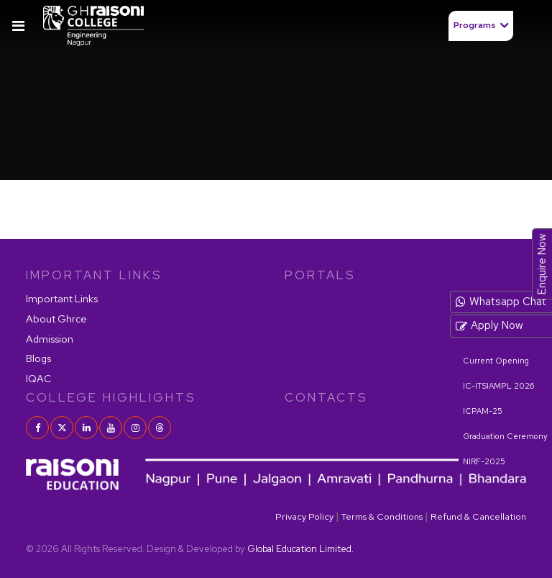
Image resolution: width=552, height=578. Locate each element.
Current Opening (496, 361)
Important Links (62, 298)
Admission (49, 339)
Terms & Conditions (382, 516)
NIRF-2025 (484, 461)
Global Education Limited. (300, 549)
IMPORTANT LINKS (94, 275)
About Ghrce (56, 318)
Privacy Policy (304, 516)
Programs (475, 25)
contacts (326, 397)
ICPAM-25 (482, 411)
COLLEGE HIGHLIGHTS (111, 397)
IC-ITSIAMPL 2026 (498, 386)
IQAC (38, 378)
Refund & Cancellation (478, 516)
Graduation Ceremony (505, 436)
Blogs (38, 358)
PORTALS (320, 275)
